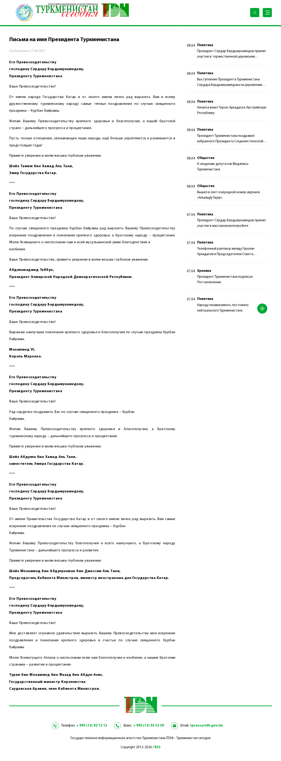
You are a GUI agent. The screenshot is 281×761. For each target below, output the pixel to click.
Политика (205, 45)
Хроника (204, 271)
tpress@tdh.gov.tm (206, 725)
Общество (206, 158)
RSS (157, 747)
